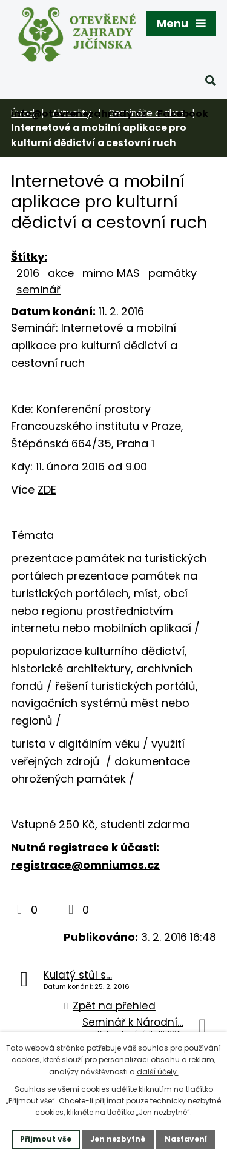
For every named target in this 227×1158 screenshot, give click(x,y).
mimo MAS (111, 273)
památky (172, 273)
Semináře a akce (147, 113)
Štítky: (29, 256)
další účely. (158, 1071)
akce (61, 273)
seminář (38, 289)
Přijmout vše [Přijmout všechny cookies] (45, 1139)
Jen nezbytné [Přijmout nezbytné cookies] (118, 1139)
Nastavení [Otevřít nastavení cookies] (186, 1139)
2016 (27, 273)
